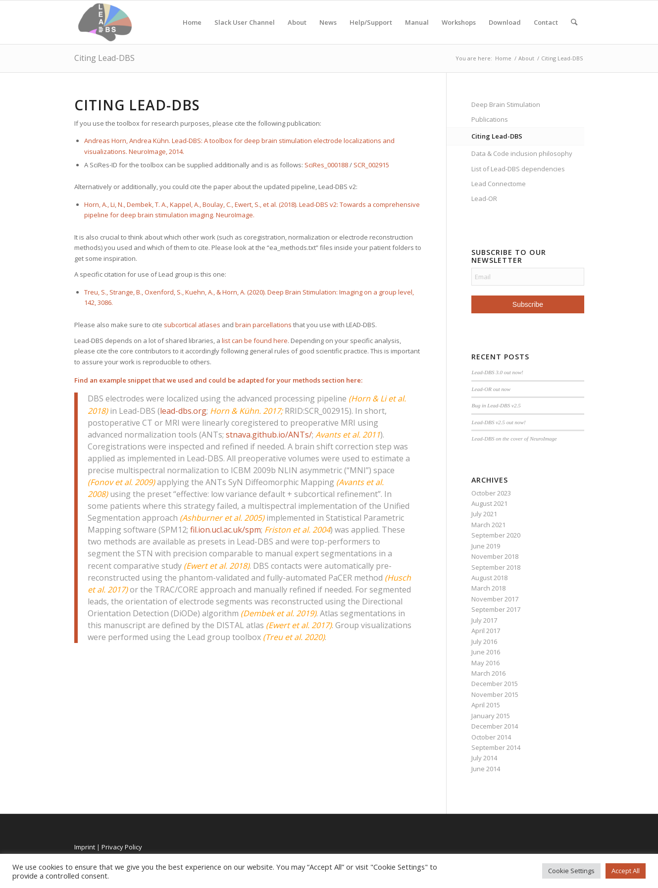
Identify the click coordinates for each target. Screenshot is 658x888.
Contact (546, 22)
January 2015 (490, 715)
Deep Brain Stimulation (505, 104)
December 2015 (494, 683)
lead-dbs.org (183, 410)
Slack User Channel (244, 22)
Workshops (459, 22)
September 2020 (495, 535)
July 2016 (484, 641)
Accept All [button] (625, 870)
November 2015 (494, 694)
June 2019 (485, 546)
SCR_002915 (371, 164)
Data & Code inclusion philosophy (521, 153)
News (328, 22)
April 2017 (485, 630)
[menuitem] (574, 22)
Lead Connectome (498, 183)
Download (505, 22)
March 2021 (488, 524)
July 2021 (484, 513)
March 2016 (488, 673)
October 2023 (491, 493)
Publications (489, 119)
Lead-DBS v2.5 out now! (498, 422)
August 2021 (489, 503)
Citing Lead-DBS (104, 57)
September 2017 (495, 609)
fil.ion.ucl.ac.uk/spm (225, 529)
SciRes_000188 (326, 164)
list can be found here (255, 340)
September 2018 (495, 567)
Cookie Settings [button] (571, 870)
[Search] (574, 22)
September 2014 (495, 747)
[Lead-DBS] (105, 22)
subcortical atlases (192, 324)
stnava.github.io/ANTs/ (269, 434)
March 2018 (488, 588)
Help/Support (371, 22)
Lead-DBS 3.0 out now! (497, 372)
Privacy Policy (121, 846)
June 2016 (485, 651)
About (297, 22)
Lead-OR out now (490, 389)
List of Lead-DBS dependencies (518, 168)
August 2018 (489, 577)
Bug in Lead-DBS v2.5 (495, 405)
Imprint (84, 846)
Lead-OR (484, 198)
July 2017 (484, 620)
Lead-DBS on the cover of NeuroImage (514, 439)
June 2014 (485, 768)
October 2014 (491, 737)
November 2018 (494, 556)
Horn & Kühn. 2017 (245, 410)
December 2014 (494, 726)
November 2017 (494, 598)
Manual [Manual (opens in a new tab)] (417, 22)
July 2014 (484, 757)
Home (192, 22)
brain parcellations (263, 324)
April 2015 (485, 704)
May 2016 (485, 662)
